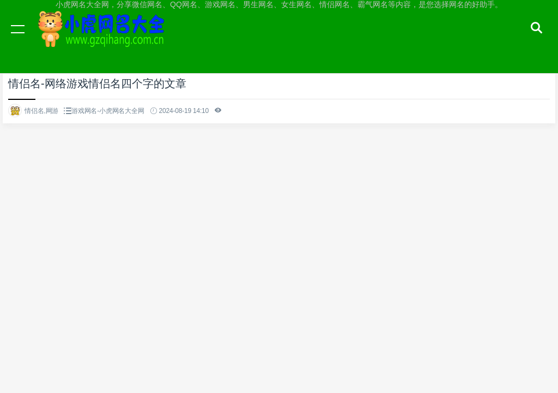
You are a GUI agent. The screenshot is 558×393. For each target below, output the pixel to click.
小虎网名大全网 (103, 39)
